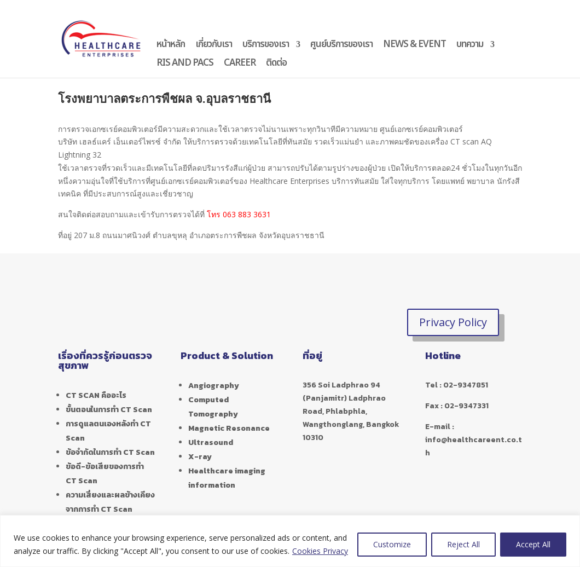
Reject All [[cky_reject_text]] (463, 544)
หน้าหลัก (170, 45)
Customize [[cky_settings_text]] (392, 544)
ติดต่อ (276, 64)
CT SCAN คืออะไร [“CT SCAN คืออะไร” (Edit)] (96, 395)
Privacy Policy (453, 322)
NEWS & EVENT (414, 45)
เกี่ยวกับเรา (213, 45)
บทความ (469, 45)
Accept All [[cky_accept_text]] (533, 544)
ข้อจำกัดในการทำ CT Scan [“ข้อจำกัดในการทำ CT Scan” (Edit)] (110, 452)
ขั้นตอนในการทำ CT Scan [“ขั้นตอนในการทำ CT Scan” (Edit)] (109, 409)
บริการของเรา (265, 45)
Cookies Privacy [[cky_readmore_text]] (320, 551)
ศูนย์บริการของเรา (341, 45)
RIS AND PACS (184, 64)
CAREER (240, 64)
